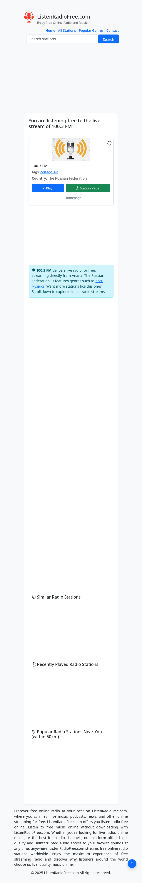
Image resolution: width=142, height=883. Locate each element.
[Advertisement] (71, 78)
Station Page (88, 188)
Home (50, 30)
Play (48, 188)
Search (108, 39)
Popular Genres (91, 30)
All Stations (67, 30)
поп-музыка (49, 172)
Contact (112, 30)
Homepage (70, 198)
